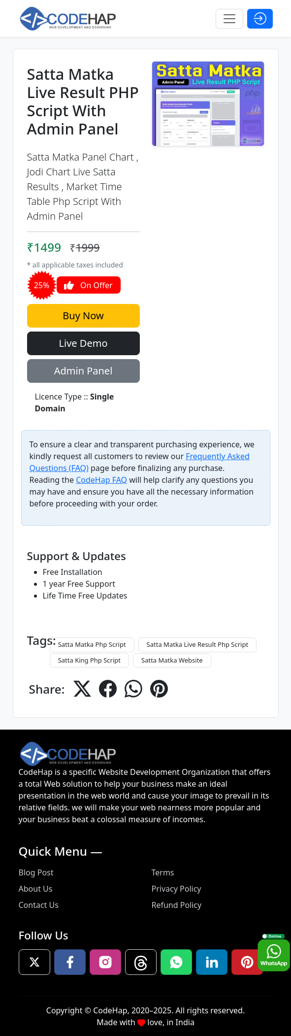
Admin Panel (83, 370)
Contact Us (39, 905)
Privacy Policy (176, 888)
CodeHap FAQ (101, 479)
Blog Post (36, 872)
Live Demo (83, 343)
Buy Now (83, 315)
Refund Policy (177, 905)
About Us (36, 888)
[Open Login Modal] (260, 19)
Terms (163, 872)
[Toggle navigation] (229, 19)
